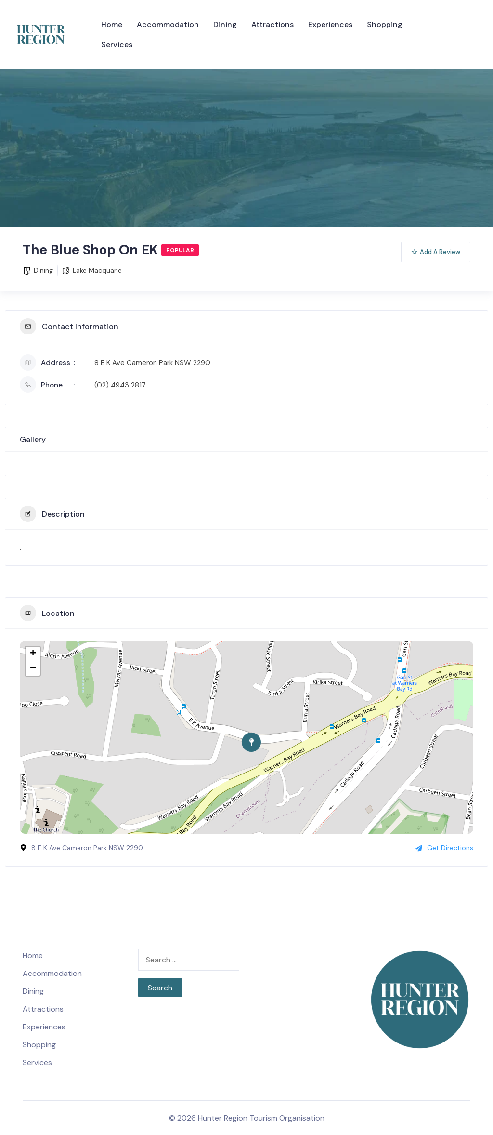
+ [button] (33, 654)
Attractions (272, 24)
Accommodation (168, 24)
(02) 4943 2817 (120, 385)
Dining (225, 24)
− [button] (33, 668)
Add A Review (435, 252)
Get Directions (444, 847)
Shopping (384, 24)
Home (111, 24)
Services (116, 45)
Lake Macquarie (97, 270)
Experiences (330, 24)
